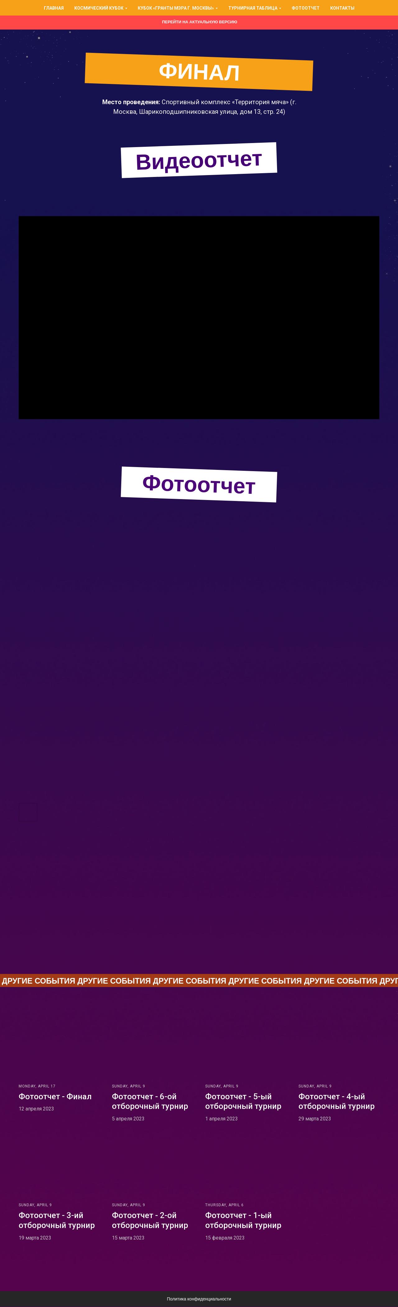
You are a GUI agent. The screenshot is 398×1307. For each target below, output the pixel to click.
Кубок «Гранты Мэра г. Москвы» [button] (176, 8)
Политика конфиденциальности (199, 1299)
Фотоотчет (306, 8)
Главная (54, 8)
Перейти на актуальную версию (199, 22)
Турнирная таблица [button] (252, 8)
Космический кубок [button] (98, 8)
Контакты (342, 8)
